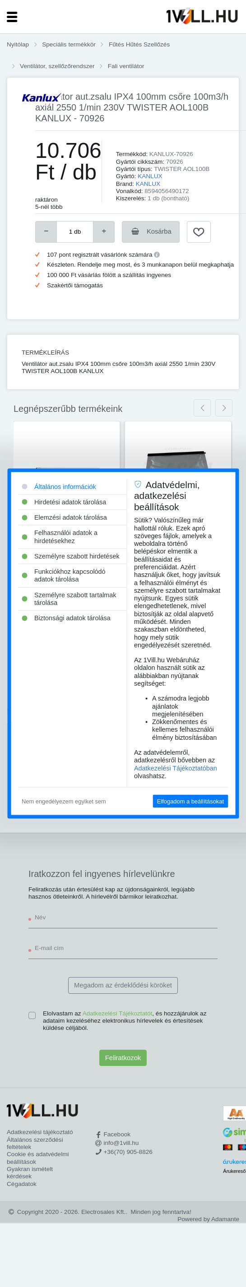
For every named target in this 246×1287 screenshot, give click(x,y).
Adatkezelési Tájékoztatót (118, 1013)
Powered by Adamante (208, 1219)
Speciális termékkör (69, 44)
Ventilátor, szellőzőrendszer (57, 66)
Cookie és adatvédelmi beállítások (38, 1158)
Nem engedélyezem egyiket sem (64, 801)
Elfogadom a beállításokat (190, 801)
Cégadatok (22, 1184)
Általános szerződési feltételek (35, 1143)
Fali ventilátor (126, 66)
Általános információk (59, 486)
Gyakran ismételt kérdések (30, 1173)
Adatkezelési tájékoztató (40, 1132)
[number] (75, 232)
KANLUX (150, 176)
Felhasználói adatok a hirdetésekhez (59, 536)
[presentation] (202, 407)
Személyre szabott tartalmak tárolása (69, 598)
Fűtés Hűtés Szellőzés (139, 44)
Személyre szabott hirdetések (71, 555)
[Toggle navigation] (12, 16)
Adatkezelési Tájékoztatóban (175, 767)
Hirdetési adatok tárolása (64, 501)
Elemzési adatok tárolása (64, 517)
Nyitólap (18, 44)
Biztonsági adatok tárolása (66, 618)
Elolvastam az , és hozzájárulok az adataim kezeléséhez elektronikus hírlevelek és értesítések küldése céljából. (124, 1021)
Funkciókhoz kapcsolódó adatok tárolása (64, 575)
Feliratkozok (123, 1057)
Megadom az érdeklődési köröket (123, 985)
